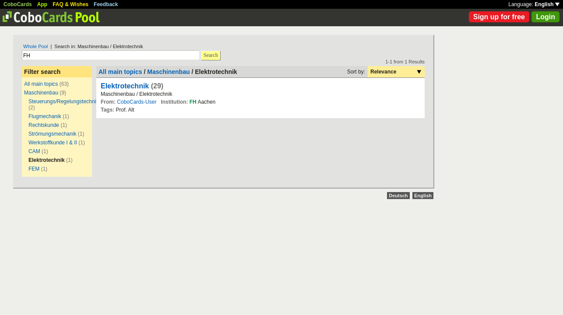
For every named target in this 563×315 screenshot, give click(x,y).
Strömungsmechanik (52, 134)
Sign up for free (499, 17)
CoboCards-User (136, 102)
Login (545, 17)
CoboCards (18, 4)
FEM (33, 169)
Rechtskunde (44, 125)
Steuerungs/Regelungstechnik (63, 101)
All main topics (41, 84)
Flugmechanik (44, 116)
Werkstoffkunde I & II (52, 143)
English (547, 4)
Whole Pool (35, 46)
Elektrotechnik (125, 86)
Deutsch (398, 195)
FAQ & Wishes (70, 4)
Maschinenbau (41, 93)
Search (211, 55)
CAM (34, 151)
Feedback (106, 4)
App (42, 4)
